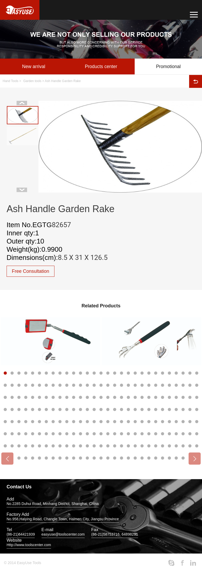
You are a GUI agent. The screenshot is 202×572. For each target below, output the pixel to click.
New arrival (34, 66)
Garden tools (32, 81)
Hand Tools (10, 81)
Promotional (168, 66)
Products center (101, 66)
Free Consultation (30, 271)
